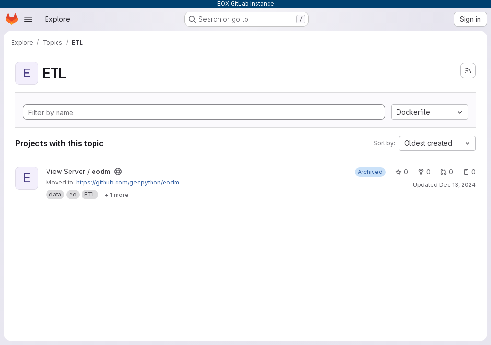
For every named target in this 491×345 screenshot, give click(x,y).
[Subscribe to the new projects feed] (468, 70)
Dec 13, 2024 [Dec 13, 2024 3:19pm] (457, 184)
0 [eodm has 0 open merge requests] (446, 172)
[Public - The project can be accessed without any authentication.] (118, 171)
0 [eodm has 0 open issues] (469, 172)
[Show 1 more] (116, 194)
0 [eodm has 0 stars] (401, 172)
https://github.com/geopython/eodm (127, 182)
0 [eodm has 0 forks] (424, 172)
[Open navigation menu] (28, 19)
